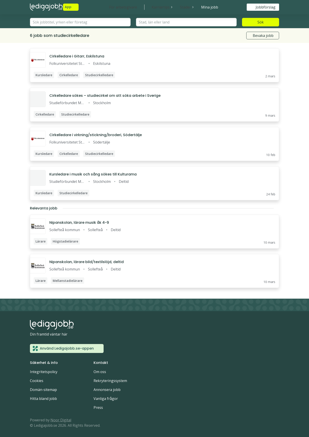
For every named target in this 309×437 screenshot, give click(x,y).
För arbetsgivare (123, 7)
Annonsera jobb (107, 389)
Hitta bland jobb (43, 398)
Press (98, 407)
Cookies (36, 380)
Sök (260, 22)
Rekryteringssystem (110, 380)
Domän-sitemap (43, 389)
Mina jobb (209, 7)
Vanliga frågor (106, 398)
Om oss (100, 371)
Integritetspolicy (43, 371)
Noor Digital (60, 420)
